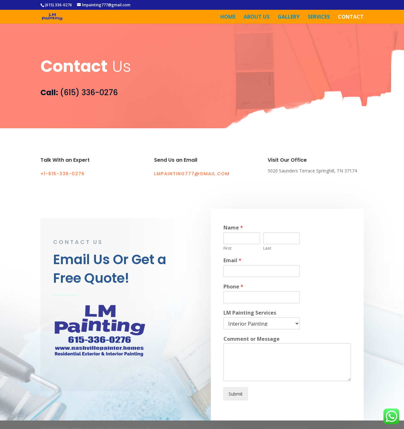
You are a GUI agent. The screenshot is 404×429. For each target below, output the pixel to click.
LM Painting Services (249, 320)
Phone (233, 294)
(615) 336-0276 (58, 5)
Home (227, 17)
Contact (351, 17)
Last (267, 256)
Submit (236, 402)
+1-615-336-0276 (62, 174)
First (227, 256)
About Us (257, 17)
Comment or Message (251, 347)
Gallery (289, 17)
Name (233, 236)
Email (232, 268)
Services (319, 17)
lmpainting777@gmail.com (106, 5)
